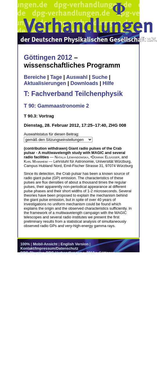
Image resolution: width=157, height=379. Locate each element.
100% (25, 244)
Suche (100, 77)
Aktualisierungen (45, 83)
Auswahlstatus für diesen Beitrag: (51, 134)
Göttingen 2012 (48, 57)
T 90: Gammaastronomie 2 (56, 106)
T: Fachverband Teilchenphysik (73, 93)
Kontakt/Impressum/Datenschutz (49, 248)
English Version (74, 244)
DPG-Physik (31, 253)
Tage (56, 77)
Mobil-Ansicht (45, 244)
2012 (90, 253)
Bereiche (35, 77)
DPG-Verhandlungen (64, 253)
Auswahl (77, 77)
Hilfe (108, 83)
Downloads (84, 83)
